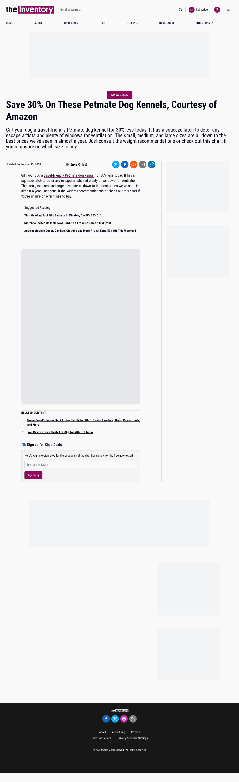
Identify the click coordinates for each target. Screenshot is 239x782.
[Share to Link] (151, 164)
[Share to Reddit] (133, 164)
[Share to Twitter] (116, 164)
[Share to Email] (142, 164)
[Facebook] (106, 719)
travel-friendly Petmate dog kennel (69, 175)
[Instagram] (124, 719)
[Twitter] (115, 719)
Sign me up (33, 475)
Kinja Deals (119, 95)
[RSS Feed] (133, 719)
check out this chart (122, 191)
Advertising (118, 732)
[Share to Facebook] (124, 164)
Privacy (135, 732)
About (102, 732)
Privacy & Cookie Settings (132, 738)
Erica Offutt (78, 164)
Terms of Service (101, 738)
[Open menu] (228, 10)
